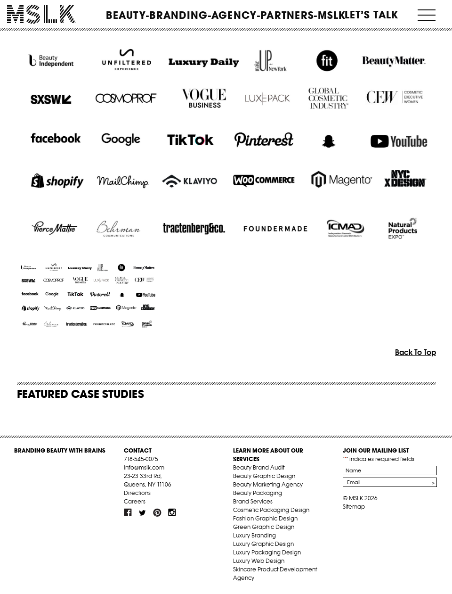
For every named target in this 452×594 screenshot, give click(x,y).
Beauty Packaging (257, 492)
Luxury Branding (254, 535)
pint (157, 512)
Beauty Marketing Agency (268, 484)
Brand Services (253, 501)
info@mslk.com (144, 467)
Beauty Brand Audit (258, 467)
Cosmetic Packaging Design (271, 509)
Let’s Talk (372, 14)
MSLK (41, 14)
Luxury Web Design (258, 560)
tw (142, 512)
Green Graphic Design (263, 526)
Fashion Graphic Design (265, 518)
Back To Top (415, 352)
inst (172, 512)
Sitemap (354, 506)
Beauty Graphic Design (264, 475)
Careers (134, 501)
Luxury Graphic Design (263, 543)
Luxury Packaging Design (267, 552)
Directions (137, 492)
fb (128, 512)
